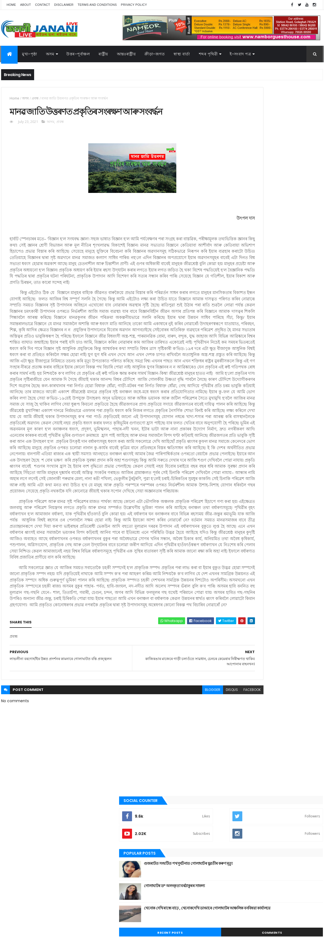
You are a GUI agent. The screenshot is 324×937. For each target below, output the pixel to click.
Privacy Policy (134, 4)
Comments (298, 224)
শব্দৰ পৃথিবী (234, 469)
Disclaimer (63, 4)
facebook (201, 801)
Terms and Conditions (97, 4)
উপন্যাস (232, 357)
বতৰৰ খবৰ (233, 422)
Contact (42, 4)
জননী (231, 404)
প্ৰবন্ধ (35, 98)
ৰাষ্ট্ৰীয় (103, 54)
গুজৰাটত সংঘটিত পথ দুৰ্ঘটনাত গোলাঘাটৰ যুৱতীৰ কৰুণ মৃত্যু (285, 157)
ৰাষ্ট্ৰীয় (230, 459)
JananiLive (30, 924)
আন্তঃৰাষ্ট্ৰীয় (126, 54)
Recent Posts (248, 224)
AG (13, 930)
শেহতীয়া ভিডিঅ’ (237, 478)
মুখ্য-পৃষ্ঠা (29, 54)
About (25, 4)
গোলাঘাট (232, 394)
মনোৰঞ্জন (233, 431)
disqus (181, 801)
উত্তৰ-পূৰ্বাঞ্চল (78, 54)
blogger (161, 801)
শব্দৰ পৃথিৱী (208, 54)
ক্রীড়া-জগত (154, 54)
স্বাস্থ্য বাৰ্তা (182, 54)
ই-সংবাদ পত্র (240, 54)
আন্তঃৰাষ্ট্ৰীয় (234, 338)
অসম (50, 54)
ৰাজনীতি (232, 450)
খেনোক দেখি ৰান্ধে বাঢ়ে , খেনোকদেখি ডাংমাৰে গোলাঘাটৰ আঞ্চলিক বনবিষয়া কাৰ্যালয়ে (282, 202)
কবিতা (231, 366)
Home (11, 4)
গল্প (229, 385)
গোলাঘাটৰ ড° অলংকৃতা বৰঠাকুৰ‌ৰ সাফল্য (278, 177)
